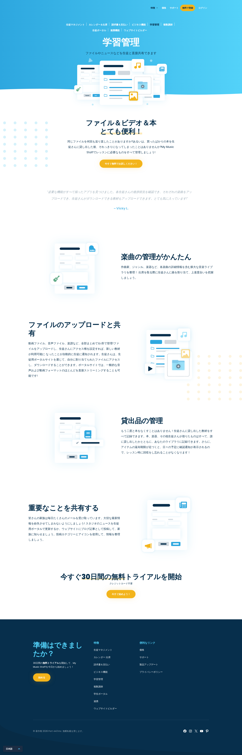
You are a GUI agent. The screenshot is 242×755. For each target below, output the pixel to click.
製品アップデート (149, 664)
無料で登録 (187, 7)
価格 (164, 7)
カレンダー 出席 (102, 657)
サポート (174, 7)
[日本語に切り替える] (12, 749)
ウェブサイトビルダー (135, 30)
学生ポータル (101, 693)
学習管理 (154, 24)
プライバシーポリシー (151, 672)
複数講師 (168, 24)
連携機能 (115, 30)
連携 (96, 701)
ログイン (202, 7)
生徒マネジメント (75, 24)
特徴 (154, 8)
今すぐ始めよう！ (121, 609)
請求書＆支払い (119, 24)
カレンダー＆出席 (98, 24)
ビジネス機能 (139, 24)
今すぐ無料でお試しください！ (121, 178)
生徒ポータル (99, 30)
